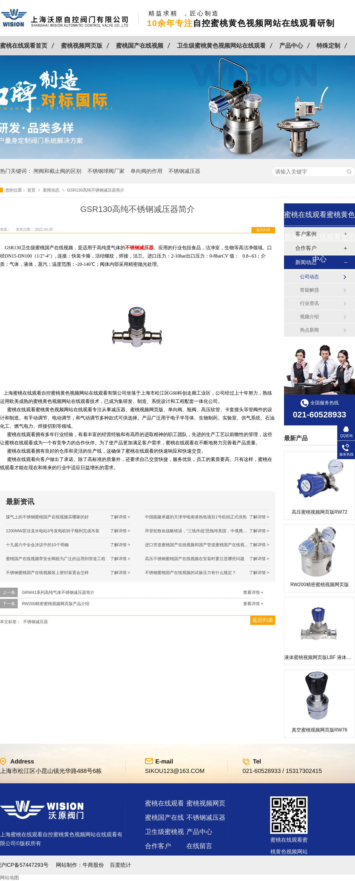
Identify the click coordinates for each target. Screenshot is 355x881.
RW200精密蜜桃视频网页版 (319, 584)
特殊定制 (328, 45)
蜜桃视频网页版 (81, 45)
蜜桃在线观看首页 (23, 45)
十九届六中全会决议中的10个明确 (37, 544)
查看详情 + (253, 592)
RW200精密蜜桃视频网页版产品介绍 (55, 603)
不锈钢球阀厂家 (106, 171)
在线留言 (199, 846)
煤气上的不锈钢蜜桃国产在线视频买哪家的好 (47, 517)
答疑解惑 (309, 289)
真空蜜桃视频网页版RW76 (319, 729)
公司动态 (309, 276)
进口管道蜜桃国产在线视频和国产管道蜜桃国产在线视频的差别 (203, 544)
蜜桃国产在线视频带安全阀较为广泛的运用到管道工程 (55, 558)
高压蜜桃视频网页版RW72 (319, 512)
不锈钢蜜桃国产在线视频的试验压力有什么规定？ (190, 572)
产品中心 (291, 45)
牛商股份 (93, 865)
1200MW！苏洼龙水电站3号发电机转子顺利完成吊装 (52, 530)
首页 (32, 190)
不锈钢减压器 (184, 171)
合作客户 (158, 846)
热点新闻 (309, 329)
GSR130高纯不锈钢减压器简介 (95, 190)
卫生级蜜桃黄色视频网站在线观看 (221, 45)
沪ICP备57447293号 (24, 865)
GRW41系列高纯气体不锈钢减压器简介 (58, 592)
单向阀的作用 (146, 171)
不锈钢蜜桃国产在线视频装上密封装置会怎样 (47, 572)
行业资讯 (309, 303)
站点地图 (158, 860)
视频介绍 (309, 316)
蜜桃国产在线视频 (139, 45)
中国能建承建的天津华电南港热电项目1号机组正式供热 (196, 517)
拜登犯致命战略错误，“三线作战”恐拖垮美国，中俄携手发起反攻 (204, 530)
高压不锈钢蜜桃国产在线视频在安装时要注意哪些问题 (194, 558)
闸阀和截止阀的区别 (57, 171)
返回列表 (263, 230)
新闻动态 (52, 190)
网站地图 (9, 877)
